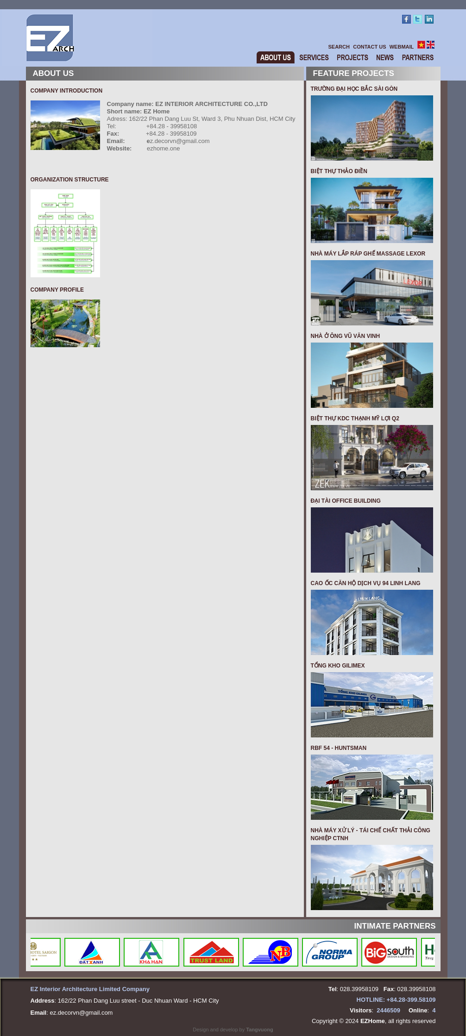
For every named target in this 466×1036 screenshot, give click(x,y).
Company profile (57, 290)
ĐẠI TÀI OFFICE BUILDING (346, 501)
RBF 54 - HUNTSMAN (339, 748)
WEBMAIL (402, 47)
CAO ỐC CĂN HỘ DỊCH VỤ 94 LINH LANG (366, 583)
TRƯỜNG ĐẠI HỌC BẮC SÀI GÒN (354, 89)
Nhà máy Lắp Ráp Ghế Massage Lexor (368, 253)
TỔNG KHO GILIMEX (338, 665)
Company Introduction (67, 90)
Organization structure (70, 179)
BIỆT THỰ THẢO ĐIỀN (339, 171)
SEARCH (339, 47)
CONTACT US (369, 47)
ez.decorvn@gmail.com (81, 1012)
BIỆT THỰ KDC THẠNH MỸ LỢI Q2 (355, 418)
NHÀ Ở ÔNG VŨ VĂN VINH (345, 336)
